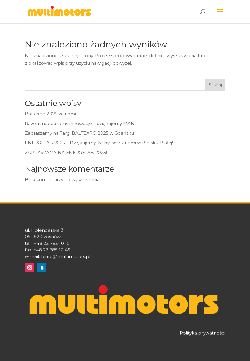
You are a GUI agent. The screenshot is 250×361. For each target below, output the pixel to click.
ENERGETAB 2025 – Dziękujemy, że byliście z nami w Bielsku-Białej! (99, 143)
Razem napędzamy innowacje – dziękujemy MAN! (80, 123)
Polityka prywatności (202, 335)
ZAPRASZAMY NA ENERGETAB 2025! (66, 152)
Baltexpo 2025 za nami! (51, 114)
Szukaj (215, 85)
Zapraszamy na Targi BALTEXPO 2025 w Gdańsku (79, 133)
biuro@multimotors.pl (65, 258)
